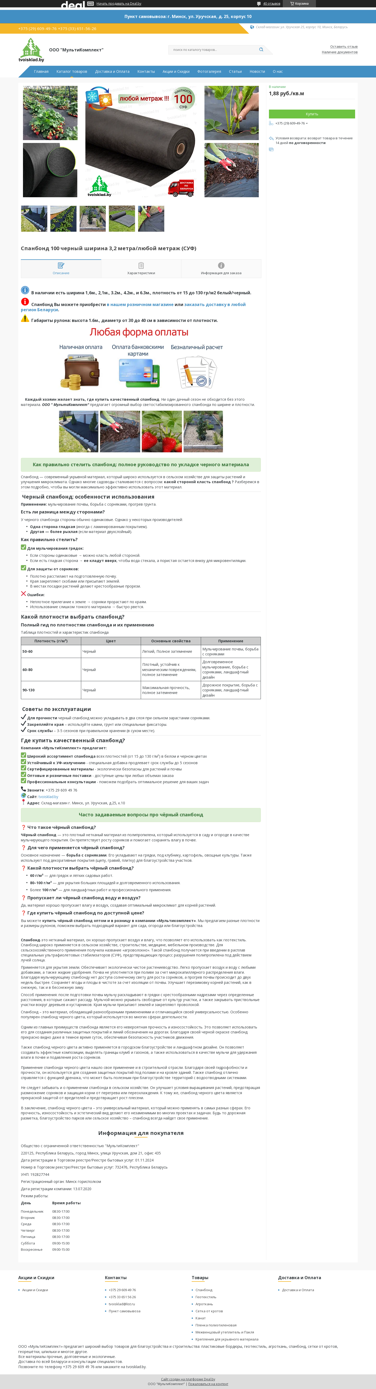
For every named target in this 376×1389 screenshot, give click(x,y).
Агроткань (204, 1304)
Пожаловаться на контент (208, 1384)
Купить (312, 113)
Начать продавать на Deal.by (119, 3)
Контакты (146, 71)
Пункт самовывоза (124, 1311)
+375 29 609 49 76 (122, 1290)
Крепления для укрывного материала (227, 1339)
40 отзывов (271, 3)
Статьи (235, 71)
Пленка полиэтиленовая (216, 1325)
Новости (257, 71)
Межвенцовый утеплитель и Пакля (225, 1332)
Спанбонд (204, 1290)
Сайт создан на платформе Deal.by (188, 1379)
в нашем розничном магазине (140, 304)
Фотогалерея (209, 71)
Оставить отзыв (344, 47)
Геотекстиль (206, 1297)
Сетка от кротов (209, 1311)
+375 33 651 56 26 (122, 1297)
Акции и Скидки (176, 71)
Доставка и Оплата (112, 71)
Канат (201, 1318)
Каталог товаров (71, 71)
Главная (41, 71)
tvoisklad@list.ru (122, 1304)
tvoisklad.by (48, 796)
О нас (278, 71)
